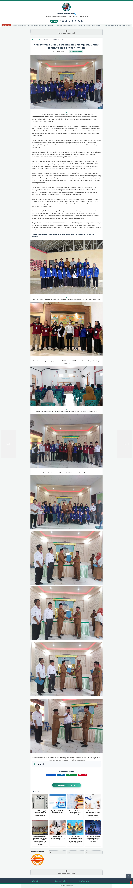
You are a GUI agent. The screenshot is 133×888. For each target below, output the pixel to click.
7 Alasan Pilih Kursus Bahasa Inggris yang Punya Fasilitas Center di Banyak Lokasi (30, 25)
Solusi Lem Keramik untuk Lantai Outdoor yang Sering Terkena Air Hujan (80, 25)
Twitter (61, 775)
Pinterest (82, 775)
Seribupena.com (66, 13)
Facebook (50, 775)
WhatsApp (71, 775)
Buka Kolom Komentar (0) (66, 785)
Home (54, 21)
